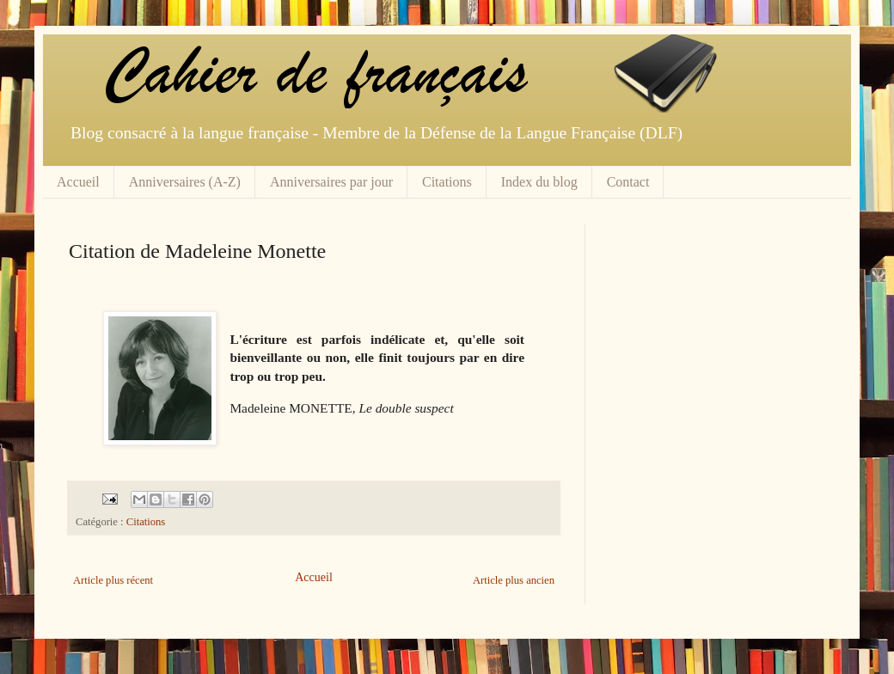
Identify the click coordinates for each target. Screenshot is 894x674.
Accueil (78, 182)
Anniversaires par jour (331, 182)
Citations (447, 182)
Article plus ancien (513, 580)
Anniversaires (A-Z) (185, 182)
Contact (628, 182)
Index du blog (539, 182)
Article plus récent (113, 580)
